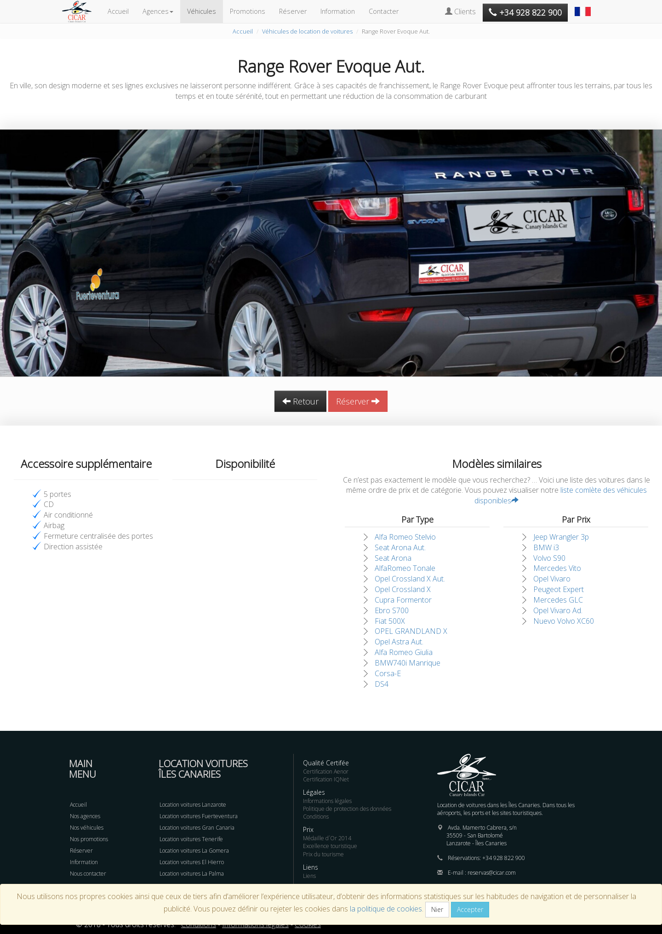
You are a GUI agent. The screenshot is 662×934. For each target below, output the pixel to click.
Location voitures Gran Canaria (197, 827)
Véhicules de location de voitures (307, 31)
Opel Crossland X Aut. (410, 579)
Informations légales (327, 801)
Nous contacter (88, 873)
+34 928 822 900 (503, 858)
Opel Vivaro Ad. (557, 610)
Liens (309, 876)
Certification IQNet (326, 779)
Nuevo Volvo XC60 (563, 621)
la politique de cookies (386, 909)
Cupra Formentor (403, 600)
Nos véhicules (86, 827)
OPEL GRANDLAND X (411, 631)
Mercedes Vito (557, 568)
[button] (584, 7)
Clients (460, 11)
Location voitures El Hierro (192, 862)
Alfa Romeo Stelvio (405, 537)
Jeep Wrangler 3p (561, 537)
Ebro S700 (392, 610)
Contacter (384, 11)
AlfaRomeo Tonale (405, 568)
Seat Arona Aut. (400, 547)
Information (337, 11)
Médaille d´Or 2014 (327, 838)
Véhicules (201, 11)
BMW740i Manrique (407, 663)
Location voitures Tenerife (191, 839)
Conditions (316, 816)
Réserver (293, 11)
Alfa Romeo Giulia (404, 652)
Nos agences (85, 816)
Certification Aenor (325, 771)
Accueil (118, 11)
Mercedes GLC (558, 600)
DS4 (381, 684)
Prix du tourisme (323, 854)
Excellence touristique (330, 846)
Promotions (247, 11)
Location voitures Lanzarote (193, 805)
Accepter (470, 909)
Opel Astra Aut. (399, 642)
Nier (437, 909)
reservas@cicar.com (492, 873)
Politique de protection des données (347, 809)
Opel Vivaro (552, 579)
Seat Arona (393, 558)
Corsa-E (388, 673)
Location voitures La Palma (192, 873)
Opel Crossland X (403, 589)
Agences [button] (158, 11)
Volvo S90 (549, 558)
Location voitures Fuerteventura (199, 816)
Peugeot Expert (558, 589)
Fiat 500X (390, 621)
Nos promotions (89, 839)
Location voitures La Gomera (194, 850)
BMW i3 (546, 547)
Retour (300, 401)
